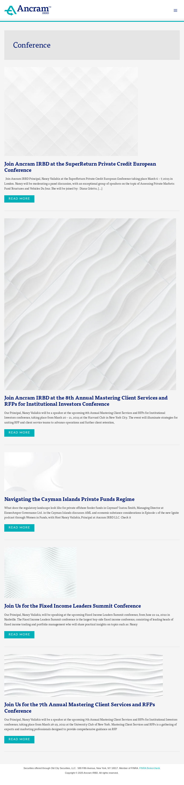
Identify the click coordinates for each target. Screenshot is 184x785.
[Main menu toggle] (175, 10)
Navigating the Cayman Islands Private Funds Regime (69, 499)
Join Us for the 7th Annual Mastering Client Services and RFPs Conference (79, 707)
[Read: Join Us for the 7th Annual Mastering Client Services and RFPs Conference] (83, 675)
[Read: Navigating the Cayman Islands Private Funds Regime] (33, 471)
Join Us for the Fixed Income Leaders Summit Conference (72, 605)
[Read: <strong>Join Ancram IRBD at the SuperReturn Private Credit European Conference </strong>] (71, 111)
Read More (21, 197)
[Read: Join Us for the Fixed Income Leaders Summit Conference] (40, 572)
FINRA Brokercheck (149, 768)
